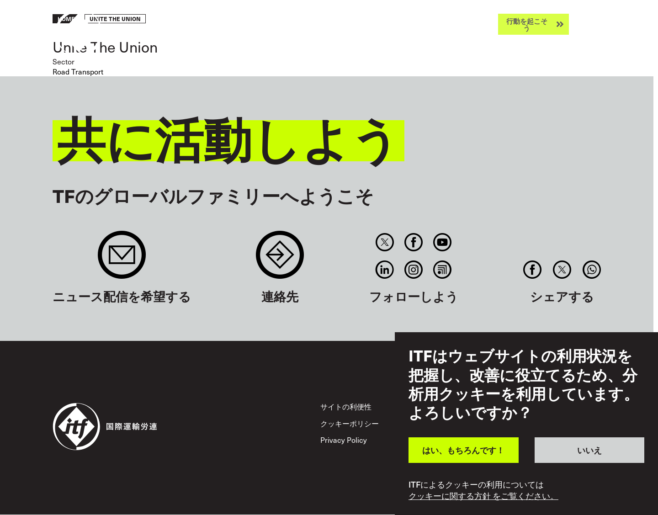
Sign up (122, 259)
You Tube (442, 242)
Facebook (413, 242)
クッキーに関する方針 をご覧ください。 (483, 495)
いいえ (589, 450)
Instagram (413, 269)
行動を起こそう (526, 24)
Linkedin (384, 269)
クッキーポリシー (349, 423)
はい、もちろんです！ (463, 450)
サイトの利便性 (345, 406)
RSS (442, 269)
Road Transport (78, 71)
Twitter (384, 242)
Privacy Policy (343, 440)
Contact (280, 259)
